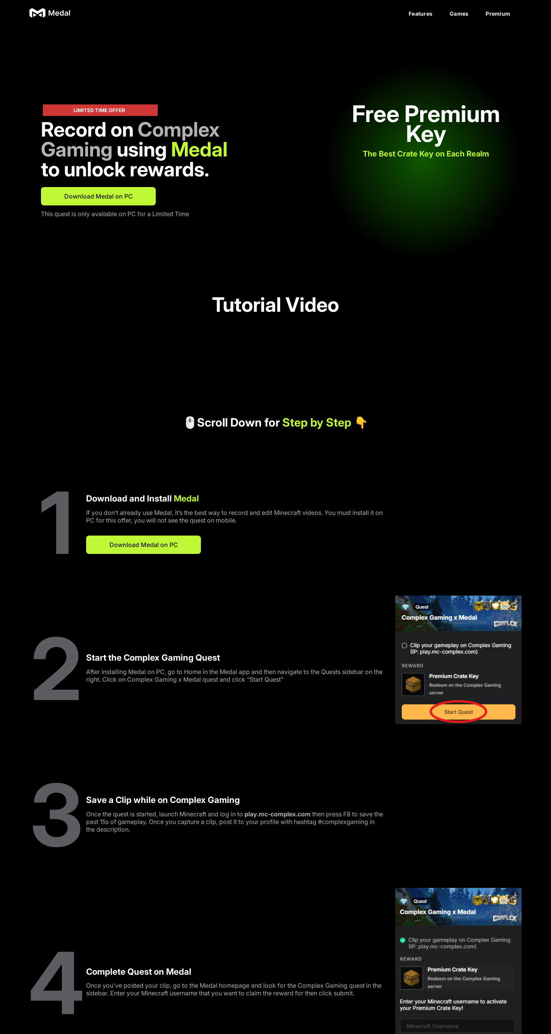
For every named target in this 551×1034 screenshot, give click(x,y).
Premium (498, 13)
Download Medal (275, 986)
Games (459, 13)
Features (420, 13)
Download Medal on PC (98, 196)
